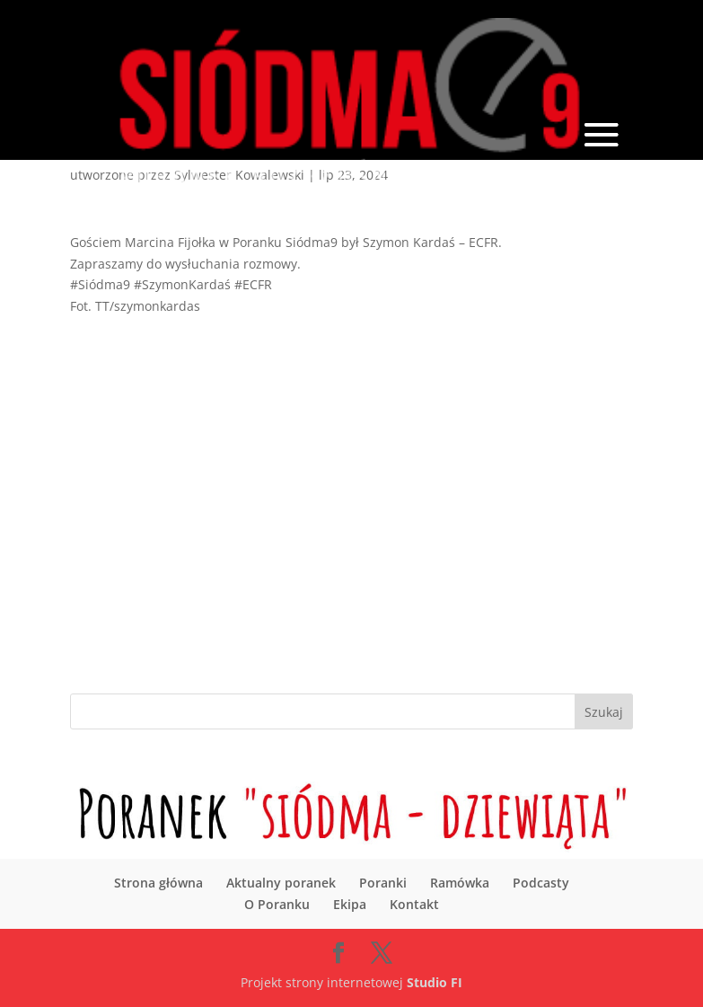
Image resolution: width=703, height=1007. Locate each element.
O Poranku (277, 904)
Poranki (383, 882)
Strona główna (158, 882)
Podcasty (541, 882)
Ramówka (459, 882)
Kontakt (414, 904)
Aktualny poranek (281, 882)
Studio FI (434, 982)
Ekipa (349, 904)
